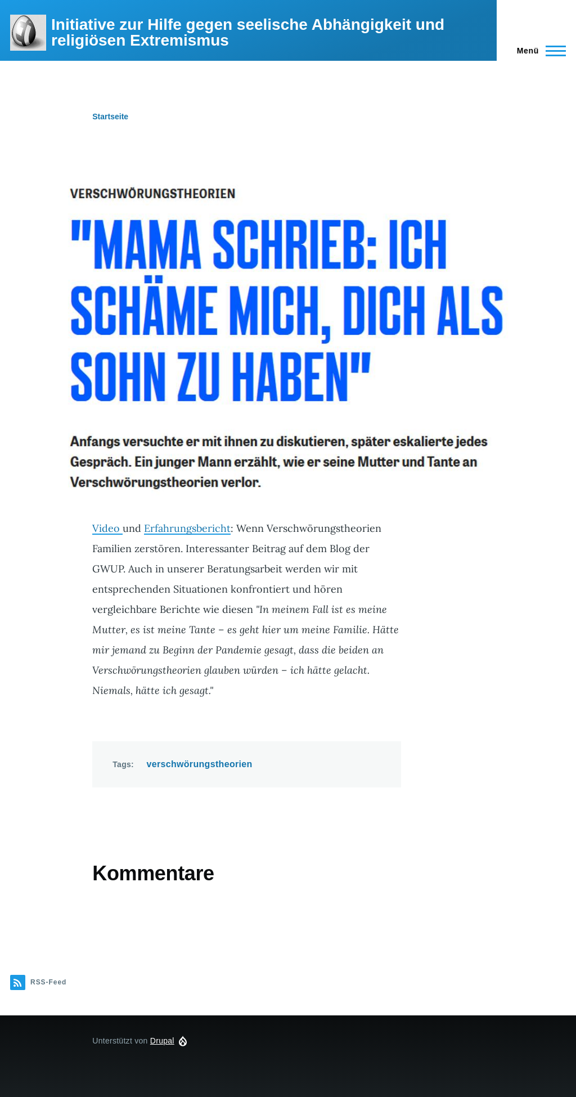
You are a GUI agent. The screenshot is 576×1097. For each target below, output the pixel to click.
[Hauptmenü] (538, 51)
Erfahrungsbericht (187, 528)
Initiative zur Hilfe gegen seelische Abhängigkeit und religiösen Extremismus (247, 32)
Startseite (110, 116)
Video (107, 528)
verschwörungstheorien (200, 764)
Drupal (162, 1040)
